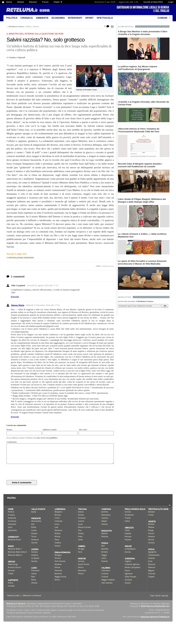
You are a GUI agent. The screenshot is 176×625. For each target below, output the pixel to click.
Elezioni (33, 2)
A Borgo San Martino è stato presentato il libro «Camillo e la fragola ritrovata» (142, 33)
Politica (11, 17)
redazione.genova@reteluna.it (154, 617)
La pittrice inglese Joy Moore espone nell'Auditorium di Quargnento (137, 68)
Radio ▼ (58, 2)
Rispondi (15, 296)
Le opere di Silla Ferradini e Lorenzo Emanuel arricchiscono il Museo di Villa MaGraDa (142, 262)
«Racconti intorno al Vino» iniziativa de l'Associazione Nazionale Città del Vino (138, 130)
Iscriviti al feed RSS (153, 2)
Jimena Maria (17, 305)
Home (9, 2)
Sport (89, 17)
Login (170, 2)
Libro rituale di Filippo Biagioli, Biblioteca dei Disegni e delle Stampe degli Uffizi (142, 200)
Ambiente (42, 17)
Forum (45, 2)
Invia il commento (21, 482)
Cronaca (26, 17)
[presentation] (33, 472)
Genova (36, 26)
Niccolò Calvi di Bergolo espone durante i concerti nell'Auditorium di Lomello (140, 165)
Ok (165, 306)
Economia (58, 17)
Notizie (20, 2)
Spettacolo (105, 17)
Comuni (162, 17)
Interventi (75, 17)
